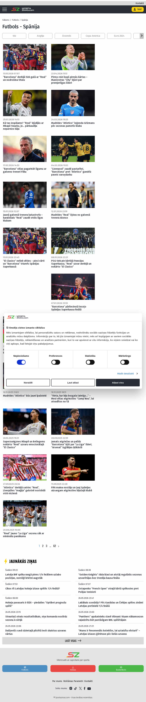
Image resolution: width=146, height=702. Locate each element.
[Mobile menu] (5, 9)
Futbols (24, 668)
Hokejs (73, 668)
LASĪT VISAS (73, 641)
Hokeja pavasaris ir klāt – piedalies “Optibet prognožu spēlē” (35, 604)
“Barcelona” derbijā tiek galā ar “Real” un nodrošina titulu (24, 78)
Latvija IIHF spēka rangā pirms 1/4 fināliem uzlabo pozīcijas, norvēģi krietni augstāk (33, 576)
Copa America (93, 35)
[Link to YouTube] (89, 688)
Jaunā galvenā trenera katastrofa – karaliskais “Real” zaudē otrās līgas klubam (23, 217)
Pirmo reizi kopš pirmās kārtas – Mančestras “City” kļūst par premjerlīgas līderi (69, 80)
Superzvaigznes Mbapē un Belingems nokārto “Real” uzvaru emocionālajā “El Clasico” (24, 444)
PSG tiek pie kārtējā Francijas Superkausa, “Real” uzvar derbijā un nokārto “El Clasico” (71, 263)
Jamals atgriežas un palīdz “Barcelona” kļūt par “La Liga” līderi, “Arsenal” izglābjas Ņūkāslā (71, 444)
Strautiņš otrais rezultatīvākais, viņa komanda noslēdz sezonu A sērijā (36, 618)
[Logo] (22, 9)
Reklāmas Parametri (73, 681)
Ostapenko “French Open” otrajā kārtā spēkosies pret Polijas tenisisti (108, 590)
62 (54, 546)
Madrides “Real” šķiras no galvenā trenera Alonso (70, 216)
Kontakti (140, 3)
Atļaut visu (118, 382)
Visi (14, 35)
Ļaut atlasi (73, 382)
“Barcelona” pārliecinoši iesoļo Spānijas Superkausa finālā (68, 308)
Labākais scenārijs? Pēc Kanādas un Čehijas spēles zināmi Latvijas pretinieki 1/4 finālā (110, 604)
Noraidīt (28, 382)
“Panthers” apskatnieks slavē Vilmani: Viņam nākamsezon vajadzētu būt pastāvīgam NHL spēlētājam (110, 618)
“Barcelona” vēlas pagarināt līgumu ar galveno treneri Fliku (24, 170)
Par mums (57, 681)
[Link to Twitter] (80, 688)
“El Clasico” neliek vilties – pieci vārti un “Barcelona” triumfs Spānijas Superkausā (23, 263)
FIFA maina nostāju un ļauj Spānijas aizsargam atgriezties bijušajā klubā (71, 489)
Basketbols (121, 668)
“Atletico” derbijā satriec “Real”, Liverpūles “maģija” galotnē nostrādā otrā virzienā (24, 490)
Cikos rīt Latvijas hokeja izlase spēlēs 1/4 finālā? (32, 588)
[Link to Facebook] (84, 688)
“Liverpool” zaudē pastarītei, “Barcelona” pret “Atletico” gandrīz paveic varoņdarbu (71, 171)
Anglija (40, 35)
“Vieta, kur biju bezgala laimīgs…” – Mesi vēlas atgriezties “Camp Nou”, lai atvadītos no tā (72, 398)
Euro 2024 (119, 35)
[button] (142, 35)
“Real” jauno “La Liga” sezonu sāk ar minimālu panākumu (23, 535)
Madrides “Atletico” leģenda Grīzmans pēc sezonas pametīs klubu (73, 124)
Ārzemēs (66, 35)
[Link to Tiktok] (75, 688)
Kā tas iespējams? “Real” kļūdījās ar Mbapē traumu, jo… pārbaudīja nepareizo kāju (23, 126)
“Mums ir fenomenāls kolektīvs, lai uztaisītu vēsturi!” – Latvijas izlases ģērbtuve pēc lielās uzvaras (109, 632)
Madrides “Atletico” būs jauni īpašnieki (24, 395)
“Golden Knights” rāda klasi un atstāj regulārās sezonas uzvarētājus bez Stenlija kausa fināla (110, 576)
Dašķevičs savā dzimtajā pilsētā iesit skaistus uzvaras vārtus (35, 632)
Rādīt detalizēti (125, 373)
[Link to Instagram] (70, 688)
